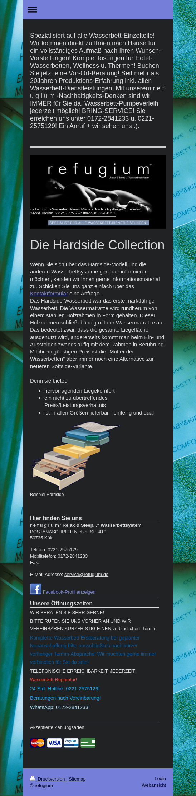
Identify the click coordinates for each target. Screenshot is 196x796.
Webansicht (154, 785)
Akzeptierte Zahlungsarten (57, 727)
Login (160, 778)
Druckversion (48, 779)
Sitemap (77, 779)
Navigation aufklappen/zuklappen (98, 9)
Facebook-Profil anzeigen (69, 592)
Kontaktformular (49, 293)
